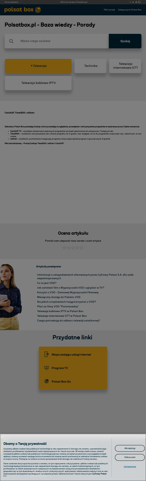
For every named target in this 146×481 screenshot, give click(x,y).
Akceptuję (129, 448)
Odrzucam (129, 457)
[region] (73, 457)
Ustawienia (130, 466)
